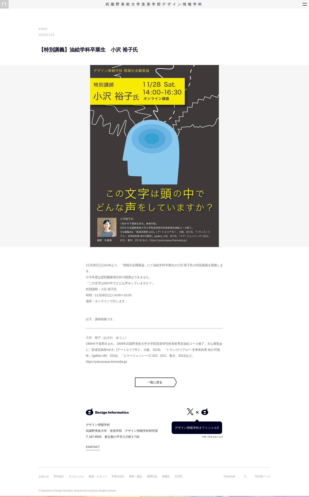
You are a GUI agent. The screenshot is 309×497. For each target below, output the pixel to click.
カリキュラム (76, 476)
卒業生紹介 (118, 476)
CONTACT (93, 447)
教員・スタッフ (98, 476)
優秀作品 (152, 476)
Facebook (229, 476)
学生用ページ (262, 476)
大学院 (178, 476)
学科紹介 (59, 476)
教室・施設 (135, 476)
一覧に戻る (154, 382)
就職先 (166, 476)
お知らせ (44, 476)
